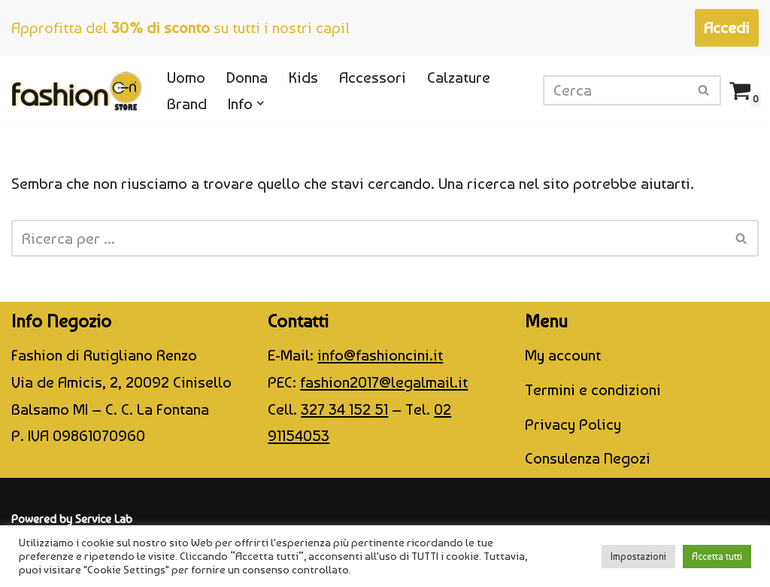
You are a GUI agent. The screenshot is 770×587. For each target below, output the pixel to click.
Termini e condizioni (593, 389)
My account (563, 354)
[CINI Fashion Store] (76, 90)
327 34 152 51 (344, 409)
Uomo (186, 77)
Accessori (372, 77)
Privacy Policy (573, 424)
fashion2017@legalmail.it (384, 382)
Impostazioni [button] (638, 556)
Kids (303, 77)
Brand (187, 103)
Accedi (727, 27)
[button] (260, 103)
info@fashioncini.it (380, 354)
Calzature (458, 77)
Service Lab (103, 519)
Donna (247, 77)
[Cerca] (615, 90)
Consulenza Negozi (587, 458)
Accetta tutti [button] (717, 556)
